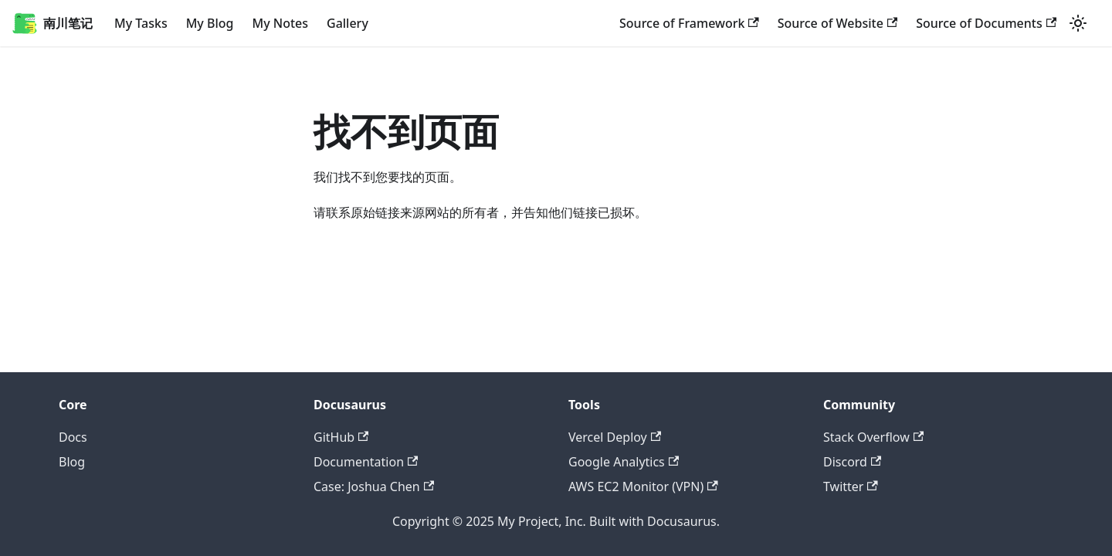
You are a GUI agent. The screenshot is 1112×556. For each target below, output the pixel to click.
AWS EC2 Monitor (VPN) (643, 486)
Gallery (347, 23)
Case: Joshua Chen (374, 486)
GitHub (341, 437)
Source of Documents (986, 23)
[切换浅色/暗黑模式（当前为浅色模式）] (1078, 23)
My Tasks (141, 23)
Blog (72, 461)
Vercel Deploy (614, 437)
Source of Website (837, 23)
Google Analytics (623, 461)
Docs (73, 437)
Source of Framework (689, 23)
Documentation (366, 461)
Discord (852, 461)
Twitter (850, 486)
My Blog (210, 23)
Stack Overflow (873, 437)
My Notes (280, 23)
